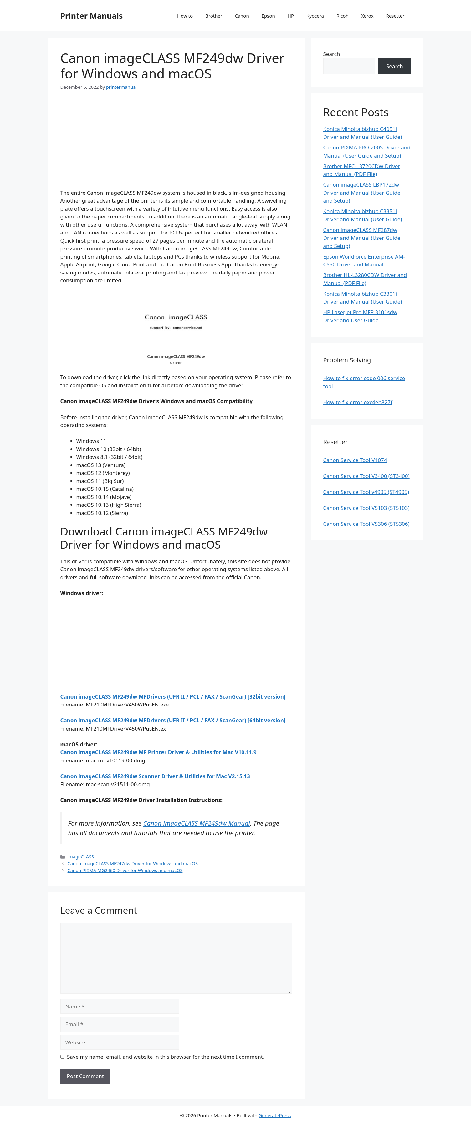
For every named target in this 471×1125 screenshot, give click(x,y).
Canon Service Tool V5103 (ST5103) (366, 507)
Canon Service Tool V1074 (355, 460)
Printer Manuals (91, 15)
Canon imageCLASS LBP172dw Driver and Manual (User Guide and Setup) (362, 192)
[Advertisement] (176, 145)
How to (185, 16)
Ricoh (342, 16)
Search (331, 54)
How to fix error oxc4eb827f (357, 402)
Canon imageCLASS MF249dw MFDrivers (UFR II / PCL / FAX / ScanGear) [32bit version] (173, 696)
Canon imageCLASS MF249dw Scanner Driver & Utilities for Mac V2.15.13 (155, 776)
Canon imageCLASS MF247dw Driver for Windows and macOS (133, 863)
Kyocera (315, 16)
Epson (268, 16)
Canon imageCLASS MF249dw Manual (196, 823)
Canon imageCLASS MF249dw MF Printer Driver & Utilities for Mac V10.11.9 (158, 752)
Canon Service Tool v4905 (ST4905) (366, 491)
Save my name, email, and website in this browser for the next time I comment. (165, 1056)
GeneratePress (275, 1115)
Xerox (367, 16)
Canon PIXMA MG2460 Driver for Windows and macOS (125, 870)
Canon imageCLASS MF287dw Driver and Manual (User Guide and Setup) (362, 237)
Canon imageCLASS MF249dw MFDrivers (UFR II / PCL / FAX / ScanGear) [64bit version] (173, 720)
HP (291, 16)
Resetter (395, 16)
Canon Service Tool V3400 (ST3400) (366, 476)
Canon (242, 16)
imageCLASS (81, 857)
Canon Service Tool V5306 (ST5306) (366, 523)
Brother (213, 16)
